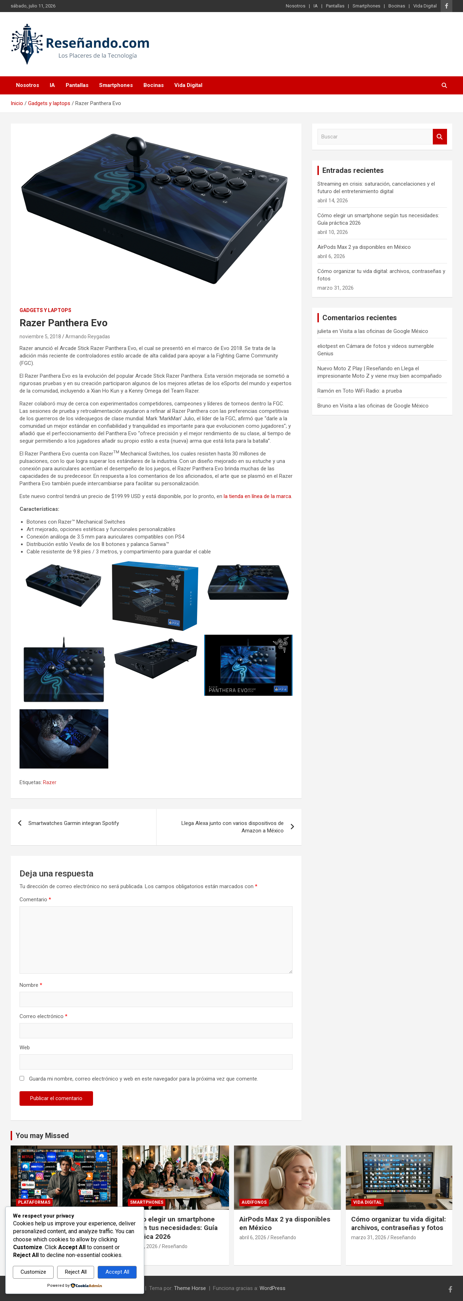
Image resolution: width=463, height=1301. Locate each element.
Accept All (117, 1272)
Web (25, 1047)
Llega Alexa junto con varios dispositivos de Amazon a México (232, 827)
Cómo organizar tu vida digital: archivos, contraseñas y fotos (398, 1223)
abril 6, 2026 (252, 1237)
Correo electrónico (43, 1016)
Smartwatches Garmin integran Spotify (73, 823)
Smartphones (366, 6)
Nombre (31, 985)
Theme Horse (190, 1288)
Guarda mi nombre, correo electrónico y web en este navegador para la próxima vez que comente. (143, 1079)
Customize (33, 1272)
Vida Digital (425, 6)
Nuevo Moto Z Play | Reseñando (355, 368)
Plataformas (34, 1202)
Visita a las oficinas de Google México (383, 331)
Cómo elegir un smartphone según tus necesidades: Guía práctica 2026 (173, 1228)
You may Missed (42, 1135)
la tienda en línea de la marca (257, 496)
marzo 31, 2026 (368, 1237)
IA (316, 6)
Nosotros (295, 6)
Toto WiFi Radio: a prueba (372, 391)
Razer (49, 782)
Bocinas (396, 6)
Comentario (35, 899)
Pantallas (335, 6)
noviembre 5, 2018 (40, 336)
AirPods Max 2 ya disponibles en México (364, 247)
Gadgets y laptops (45, 310)
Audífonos (254, 1202)
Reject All (76, 1272)
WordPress (272, 1288)
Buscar (440, 137)
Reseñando (174, 1246)
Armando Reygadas (87, 336)
